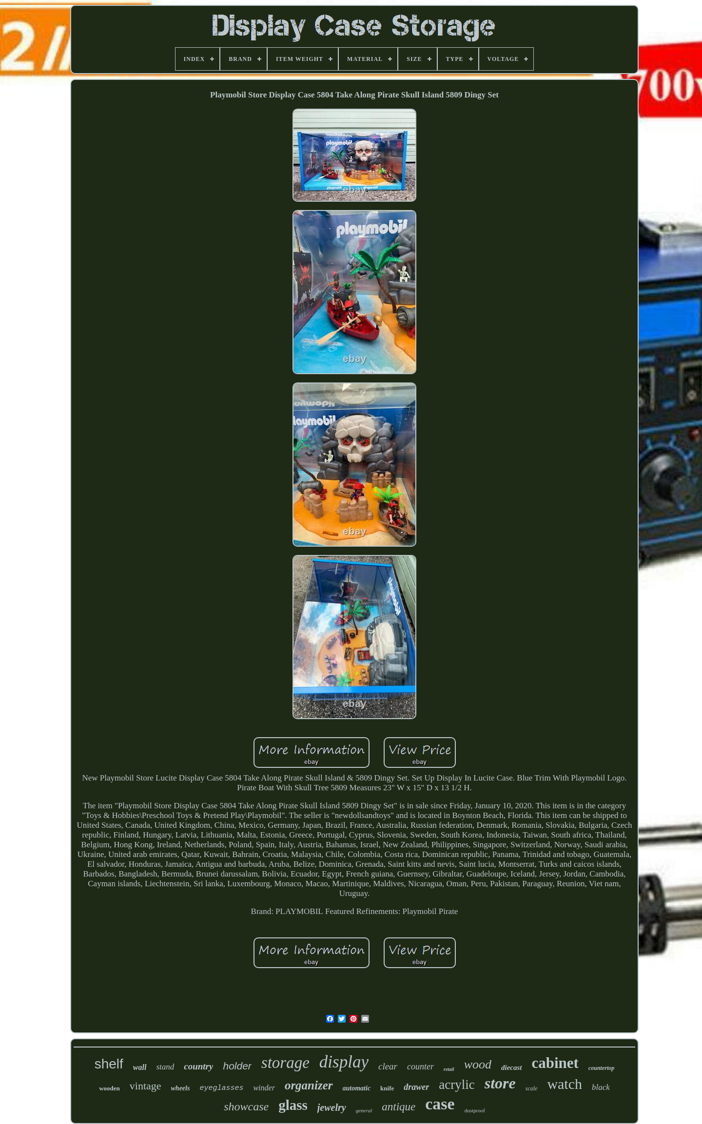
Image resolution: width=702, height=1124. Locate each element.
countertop (601, 1068)
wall (140, 1067)
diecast (511, 1067)
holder (237, 1065)
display (344, 1061)
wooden (109, 1088)
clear (387, 1066)
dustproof (475, 1110)
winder (263, 1088)
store (500, 1083)
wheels (180, 1088)
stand (165, 1066)
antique (398, 1107)
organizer (309, 1085)
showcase (246, 1106)
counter (420, 1066)
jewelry (331, 1107)
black (601, 1087)
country (198, 1066)
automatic (357, 1088)
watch (564, 1084)
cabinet (555, 1062)
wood (477, 1064)
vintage (145, 1086)
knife (387, 1088)
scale (532, 1088)
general (364, 1110)
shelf (109, 1063)
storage (285, 1062)
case (439, 1104)
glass (293, 1105)
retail (449, 1069)
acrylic (456, 1084)
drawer (416, 1087)
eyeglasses (221, 1088)
